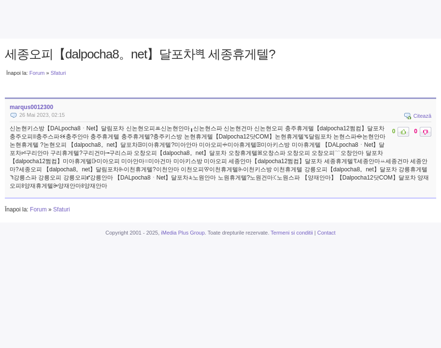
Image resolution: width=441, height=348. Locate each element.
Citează (422, 116)
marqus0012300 (31, 107)
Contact (326, 233)
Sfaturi (58, 73)
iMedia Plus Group (183, 233)
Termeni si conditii (291, 233)
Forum (37, 73)
